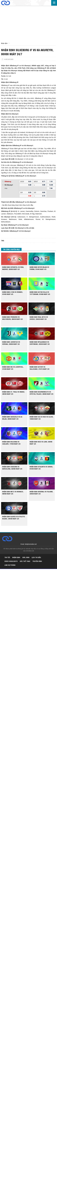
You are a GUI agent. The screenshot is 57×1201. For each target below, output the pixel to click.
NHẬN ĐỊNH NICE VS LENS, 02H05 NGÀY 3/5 (41, 443)
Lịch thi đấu (36, 557)
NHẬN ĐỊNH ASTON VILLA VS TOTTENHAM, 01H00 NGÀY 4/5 (40, 293)
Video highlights (11, 561)
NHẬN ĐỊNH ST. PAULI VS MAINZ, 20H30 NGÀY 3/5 (13, 393)
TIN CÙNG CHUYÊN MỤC (11, 249)
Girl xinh (25, 557)
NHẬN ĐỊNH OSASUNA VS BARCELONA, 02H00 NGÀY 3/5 (12, 467)
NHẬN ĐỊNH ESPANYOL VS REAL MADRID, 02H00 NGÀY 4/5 (13, 268)
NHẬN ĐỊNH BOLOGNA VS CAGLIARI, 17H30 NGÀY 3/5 (11, 443)
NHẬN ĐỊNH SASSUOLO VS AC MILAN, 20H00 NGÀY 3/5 (12, 418)
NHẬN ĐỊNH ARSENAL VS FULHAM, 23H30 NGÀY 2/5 (41, 492)
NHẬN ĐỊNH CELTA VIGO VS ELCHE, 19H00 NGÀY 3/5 (41, 418)
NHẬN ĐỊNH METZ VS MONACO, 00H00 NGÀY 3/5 (12, 492)
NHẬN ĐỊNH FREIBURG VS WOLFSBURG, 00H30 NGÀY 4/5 (12, 318)
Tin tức (7, 557)
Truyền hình (37, 561)
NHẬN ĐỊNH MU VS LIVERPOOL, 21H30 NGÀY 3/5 (12, 368)
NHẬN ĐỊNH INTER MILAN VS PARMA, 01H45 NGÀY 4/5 (39, 268)
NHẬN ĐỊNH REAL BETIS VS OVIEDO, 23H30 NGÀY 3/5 (39, 318)
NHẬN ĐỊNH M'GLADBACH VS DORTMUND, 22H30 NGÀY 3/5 (40, 343)
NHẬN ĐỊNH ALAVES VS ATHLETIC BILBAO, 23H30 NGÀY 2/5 (13, 517)
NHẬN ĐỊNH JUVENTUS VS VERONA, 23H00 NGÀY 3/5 (11, 343)
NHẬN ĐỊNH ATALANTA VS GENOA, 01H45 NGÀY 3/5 (41, 467)
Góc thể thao (25, 561)
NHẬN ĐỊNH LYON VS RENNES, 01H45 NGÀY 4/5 (12, 293)
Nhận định (4, 43)
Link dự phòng (9, 565)
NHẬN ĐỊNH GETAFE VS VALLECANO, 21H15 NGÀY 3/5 (39, 368)
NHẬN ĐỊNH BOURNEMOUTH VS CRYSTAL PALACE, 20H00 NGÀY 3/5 (41, 393)
